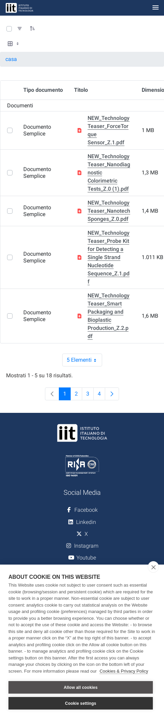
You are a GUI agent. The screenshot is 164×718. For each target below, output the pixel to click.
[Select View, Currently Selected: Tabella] (13, 44)
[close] (153, 567)
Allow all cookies (80, 687)
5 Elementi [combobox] (84, 360)
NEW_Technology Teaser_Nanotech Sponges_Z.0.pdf (109, 210)
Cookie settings (80, 703)
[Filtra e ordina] (19, 29)
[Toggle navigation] (155, 8)
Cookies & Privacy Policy (123, 671)
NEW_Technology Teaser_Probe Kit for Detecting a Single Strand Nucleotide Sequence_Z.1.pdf (109, 257)
